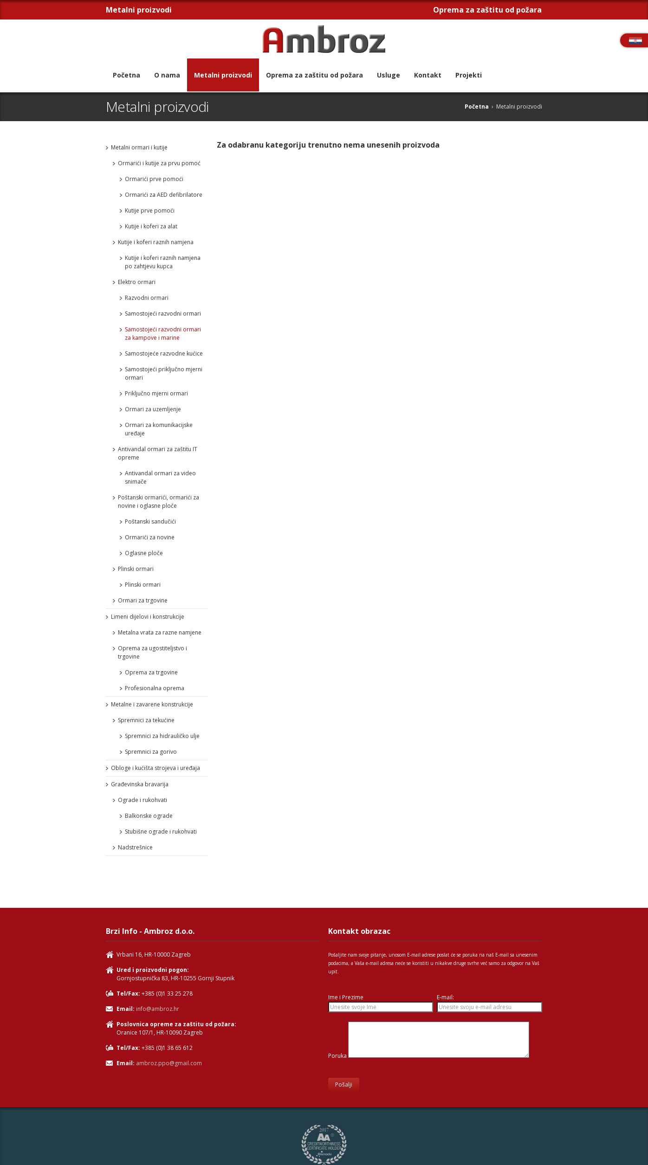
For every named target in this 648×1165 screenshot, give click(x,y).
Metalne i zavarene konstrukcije (152, 704)
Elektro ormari (137, 282)
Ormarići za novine (150, 537)
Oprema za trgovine (151, 672)
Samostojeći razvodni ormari (163, 313)
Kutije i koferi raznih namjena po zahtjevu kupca (163, 262)
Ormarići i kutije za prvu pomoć (159, 163)
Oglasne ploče (144, 553)
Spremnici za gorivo (151, 752)
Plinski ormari (136, 569)
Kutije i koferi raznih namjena (156, 242)
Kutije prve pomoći (150, 210)
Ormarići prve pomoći (154, 179)
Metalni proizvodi (223, 75)
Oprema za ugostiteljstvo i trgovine (152, 652)
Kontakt (427, 75)
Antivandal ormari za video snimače (160, 477)
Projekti (468, 75)
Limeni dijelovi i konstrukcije (147, 617)
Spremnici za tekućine (146, 720)
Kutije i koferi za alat (151, 226)
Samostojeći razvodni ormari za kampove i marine (163, 333)
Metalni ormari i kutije (139, 147)
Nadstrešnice (135, 847)
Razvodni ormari (146, 298)
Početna (126, 75)
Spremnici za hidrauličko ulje (162, 736)
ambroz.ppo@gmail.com (169, 1063)
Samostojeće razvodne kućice (164, 353)
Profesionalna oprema (154, 688)
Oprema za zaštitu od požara (314, 75)
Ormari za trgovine (143, 600)
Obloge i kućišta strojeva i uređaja (155, 768)
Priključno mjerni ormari (156, 393)
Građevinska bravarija (139, 784)
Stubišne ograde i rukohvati (161, 831)
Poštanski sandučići (150, 521)
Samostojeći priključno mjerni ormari (163, 373)
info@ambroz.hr (157, 1009)
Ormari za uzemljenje (153, 409)
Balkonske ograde (149, 816)
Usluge (388, 75)
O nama (167, 75)
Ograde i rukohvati (142, 800)
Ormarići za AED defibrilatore (163, 195)
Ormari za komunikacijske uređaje (159, 429)
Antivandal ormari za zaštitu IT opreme (157, 453)
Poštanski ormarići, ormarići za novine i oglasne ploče (158, 501)
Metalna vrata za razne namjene (159, 632)
